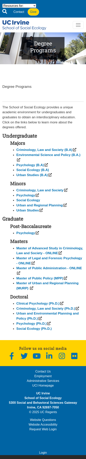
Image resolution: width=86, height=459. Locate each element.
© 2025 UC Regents (43, 412)
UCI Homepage (43, 385)
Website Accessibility (43, 424)
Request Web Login (43, 429)
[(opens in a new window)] (44, 150)
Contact (18, 11)
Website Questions (43, 420)
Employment (43, 376)
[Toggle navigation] (78, 25)
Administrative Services (43, 380)
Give (33, 11)
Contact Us (43, 371)
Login (43, 452)
